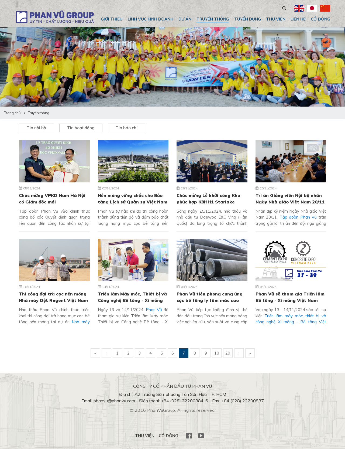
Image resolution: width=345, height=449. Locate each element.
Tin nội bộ (36, 127)
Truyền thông (212, 19)
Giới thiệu (112, 19)
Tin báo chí (126, 127)
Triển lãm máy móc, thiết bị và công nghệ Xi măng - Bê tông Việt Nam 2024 (291, 322)
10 (216, 353)
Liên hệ (298, 19)
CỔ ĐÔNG (320, 19)
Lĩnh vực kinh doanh (150, 19)
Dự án (184, 19)
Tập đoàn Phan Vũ (298, 217)
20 (227, 353)
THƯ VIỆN (275, 19)
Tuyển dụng (247, 19)
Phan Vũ (155, 309)
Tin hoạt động (81, 127)
